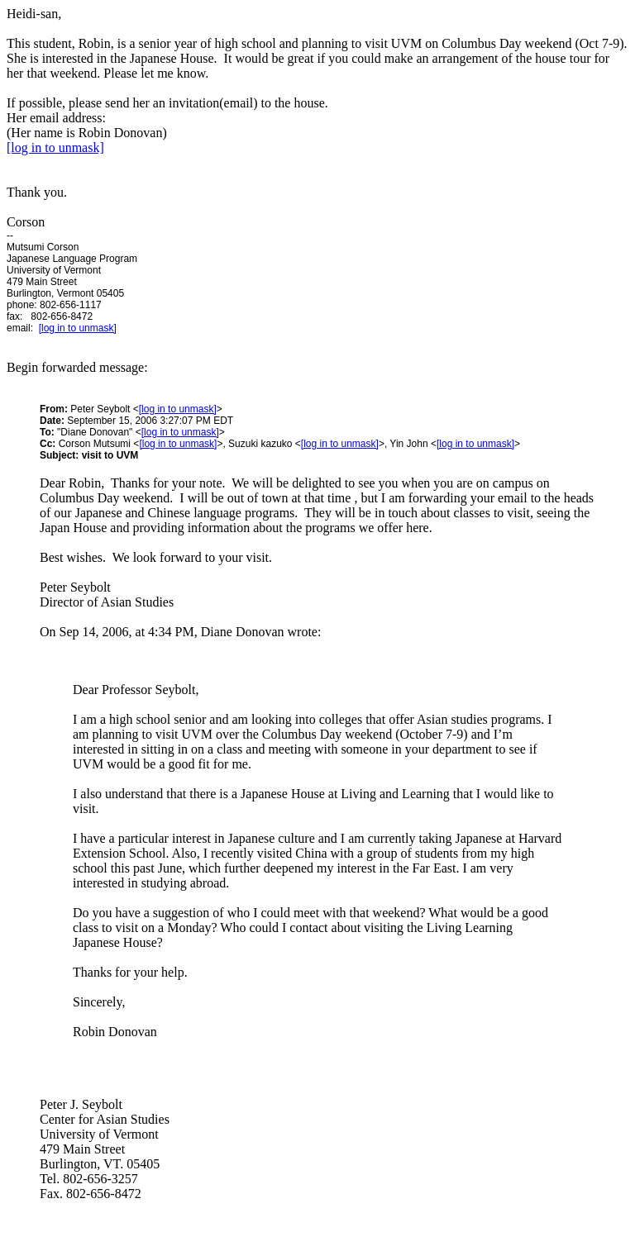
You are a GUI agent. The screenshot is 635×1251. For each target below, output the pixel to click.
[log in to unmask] (55, 147)
